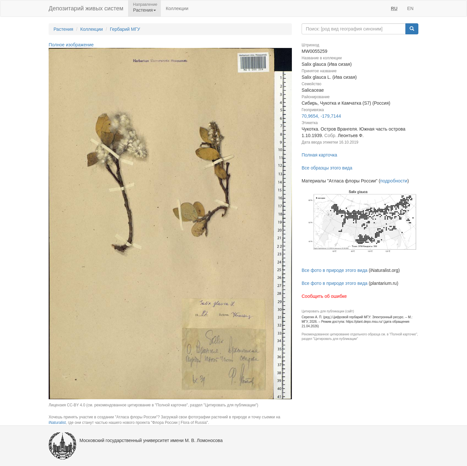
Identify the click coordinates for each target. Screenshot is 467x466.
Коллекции (177, 8)
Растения (63, 29)
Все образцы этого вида (327, 167)
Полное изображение (71, 44)
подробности (393, 180)
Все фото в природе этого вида (334, 270)
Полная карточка (319, 154)
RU (394, 8)
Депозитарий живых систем (86, 8)
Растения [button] (144, 10)
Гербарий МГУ (125, 29)
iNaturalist (57, 422)
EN (410, 8)
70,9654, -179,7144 (321, 116)
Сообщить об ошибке (324, 296)
